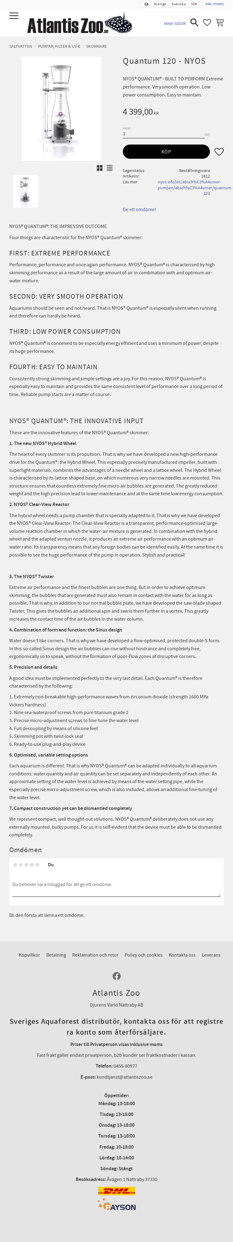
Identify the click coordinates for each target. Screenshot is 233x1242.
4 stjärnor (32, 865)
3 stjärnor (26, 865)
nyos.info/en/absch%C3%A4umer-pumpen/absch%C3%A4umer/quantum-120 (195, 187)
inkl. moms (215, 4)
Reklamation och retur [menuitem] (95, 955)
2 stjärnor (20, 865)
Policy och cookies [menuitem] (144, 955)
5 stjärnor (37, 865)
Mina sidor (175, 24)
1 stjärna (15, 865)
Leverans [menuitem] (211, 955)
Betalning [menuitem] (56, 955)
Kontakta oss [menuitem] (182, 955)
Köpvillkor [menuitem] (29, 955)
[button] (14, 16)
